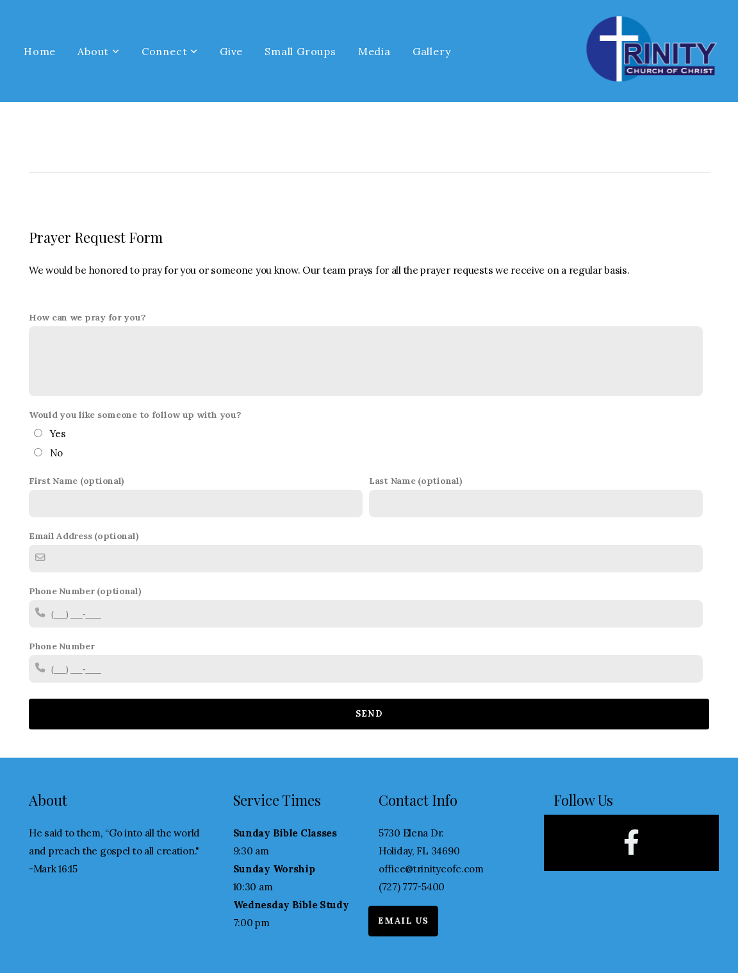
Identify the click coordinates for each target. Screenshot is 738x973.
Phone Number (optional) (85, 591)
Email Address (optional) (83, 536)
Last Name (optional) (415, 480)
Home (40, 51)
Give (231, 51)
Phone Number (62, 646)
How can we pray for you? (87, 317)
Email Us (390, 921)
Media (374, 51)
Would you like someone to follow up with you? (135, 414)
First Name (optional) (76, 480)
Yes (58, 434)
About (99, 51)
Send (369, 713)
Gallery (432, 51)
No (56, 453)
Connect (170, 51)
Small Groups (300, 51)
